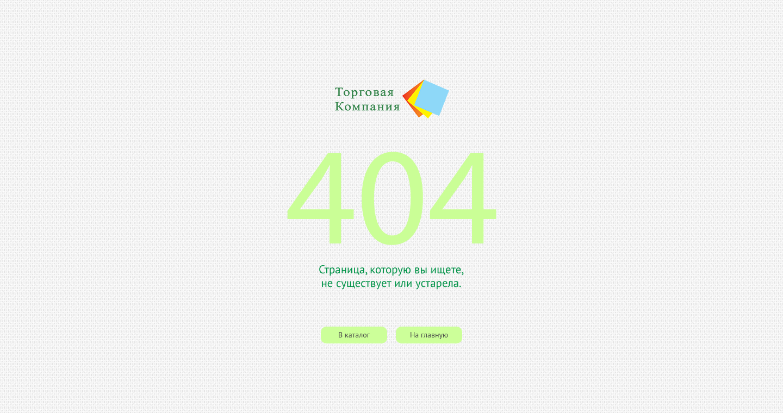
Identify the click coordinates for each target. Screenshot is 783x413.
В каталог (354, 335)
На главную (429, 335)
